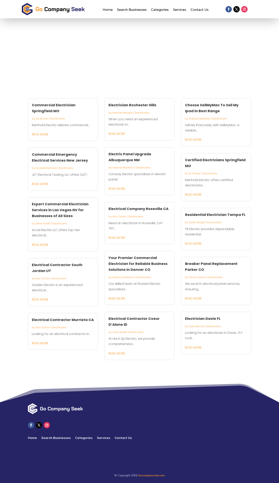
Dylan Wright (197, 222)
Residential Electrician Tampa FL (215, 214)
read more (40, 134)
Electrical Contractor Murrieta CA (63, 319)
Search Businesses (132, 10)
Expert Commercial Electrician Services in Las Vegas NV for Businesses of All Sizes (60, 210)
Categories (160, 10)
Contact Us (200, 10)
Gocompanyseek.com (151, 475)
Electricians (57, 118)
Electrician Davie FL (203, 318)
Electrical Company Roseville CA (139, 208)
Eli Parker (194, 173)
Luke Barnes (196, 326)
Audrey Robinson (123, 277)
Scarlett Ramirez (46, 168)
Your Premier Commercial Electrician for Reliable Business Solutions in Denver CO (138, 263)
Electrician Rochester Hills (132, 105)
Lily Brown (42, 118)
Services (179, 10)
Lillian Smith (43, 223)
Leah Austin (119, 332)
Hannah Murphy (122, 113)
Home (108, 10)
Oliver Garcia (197, 277)
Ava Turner (43, 278)
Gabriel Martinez (123, 167)
